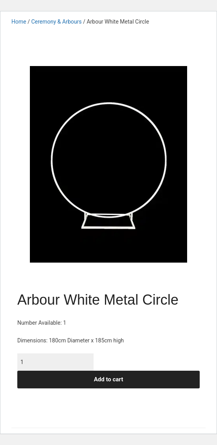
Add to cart (108, 379)
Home (18, 21)
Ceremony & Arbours (56, 21)
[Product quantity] (55, 362)
